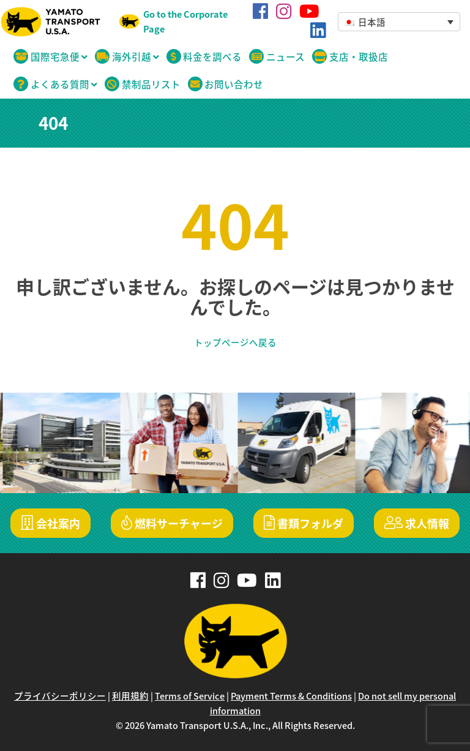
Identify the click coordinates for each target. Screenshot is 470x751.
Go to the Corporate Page (185, 21)
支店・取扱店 (350, 56)
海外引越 (127, 56)
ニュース (277, 56)
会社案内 (50, 523)
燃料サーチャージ (172, 523)
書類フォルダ (303, 523)
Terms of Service (190, 696)
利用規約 (130, 696)
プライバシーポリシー (60, 696)
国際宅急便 (50, 56)
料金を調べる (204, 56)
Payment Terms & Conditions (291, 696)
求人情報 (416, 523)
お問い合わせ (226, 84)
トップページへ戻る (235, 342)
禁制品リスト (143, 84)
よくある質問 (55, 84)
